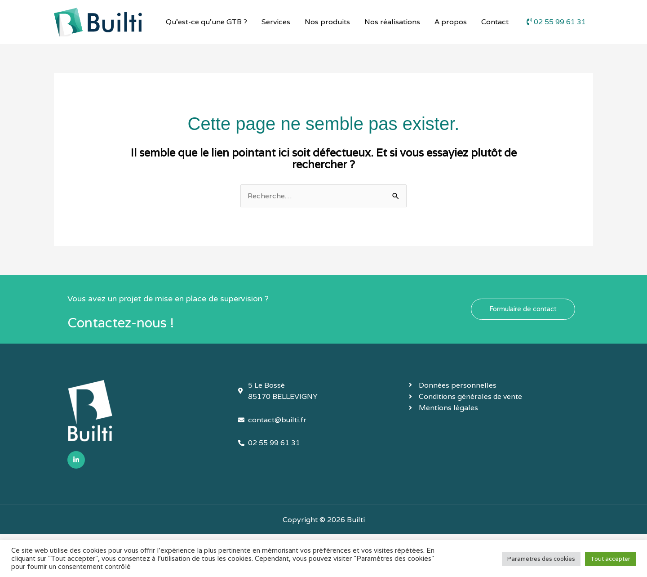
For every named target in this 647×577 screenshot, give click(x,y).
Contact (495, 22)
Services (275, 22)
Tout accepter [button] (610, 559)
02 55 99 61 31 (556, 22)
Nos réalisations (392, 22)
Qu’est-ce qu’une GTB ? (206, 22)
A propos (450, 22)
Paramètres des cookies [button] (541, 559)
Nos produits (327, 22)
